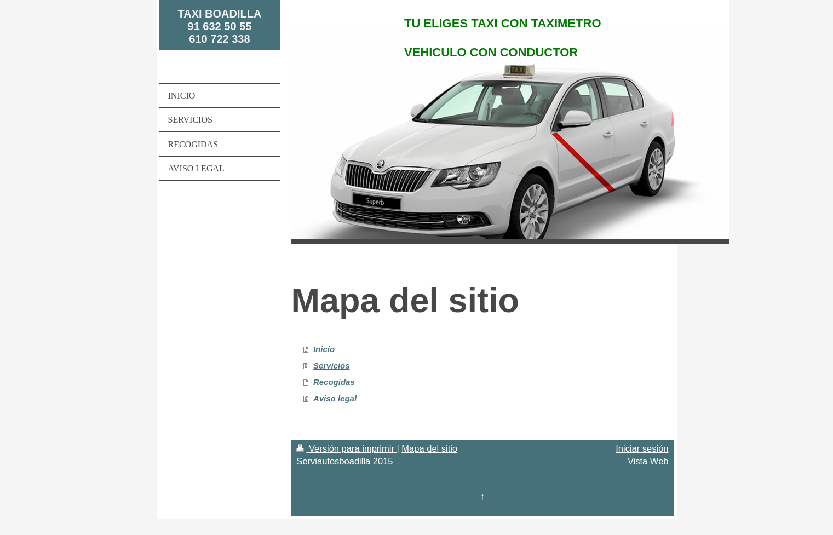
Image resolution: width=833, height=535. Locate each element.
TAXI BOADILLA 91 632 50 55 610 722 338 (219, 26)
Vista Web (648, 461)
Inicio (324, 349)
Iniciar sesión (642, 448)
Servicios (331, 365)
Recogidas (334, 382)
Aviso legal (335, 398)
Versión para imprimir (346, 448)
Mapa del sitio (429, 448)
